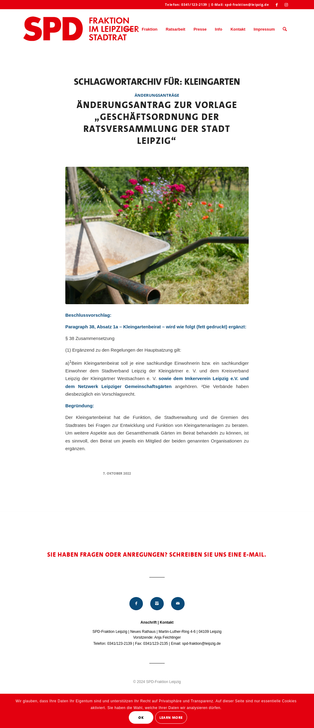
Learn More (171, 717)
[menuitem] (129, 29)
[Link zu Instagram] (286, 4)
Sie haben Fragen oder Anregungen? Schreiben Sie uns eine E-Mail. (156, 554)
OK (141, 717)
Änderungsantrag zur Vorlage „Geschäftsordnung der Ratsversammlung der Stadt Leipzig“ (157, 123)
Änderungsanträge (157, 95)
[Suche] (285, 29)
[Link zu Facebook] (276, 4)
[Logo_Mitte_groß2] (81, 29)
